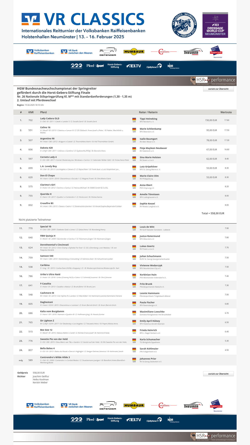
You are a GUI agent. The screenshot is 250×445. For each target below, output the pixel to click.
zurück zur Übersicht (218, 88)
